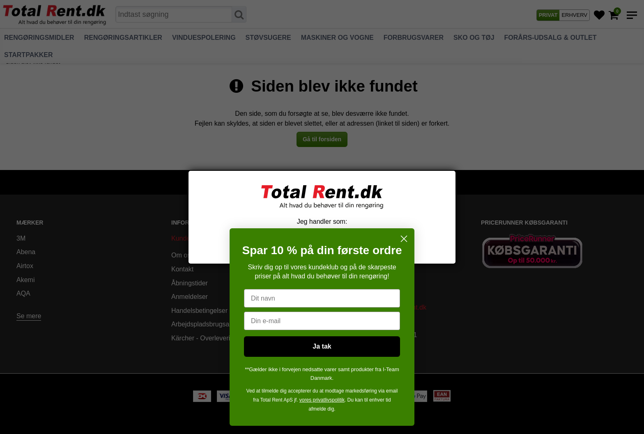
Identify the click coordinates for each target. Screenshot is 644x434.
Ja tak (322, 346)
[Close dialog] (404, 239)
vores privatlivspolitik (322, 400)
